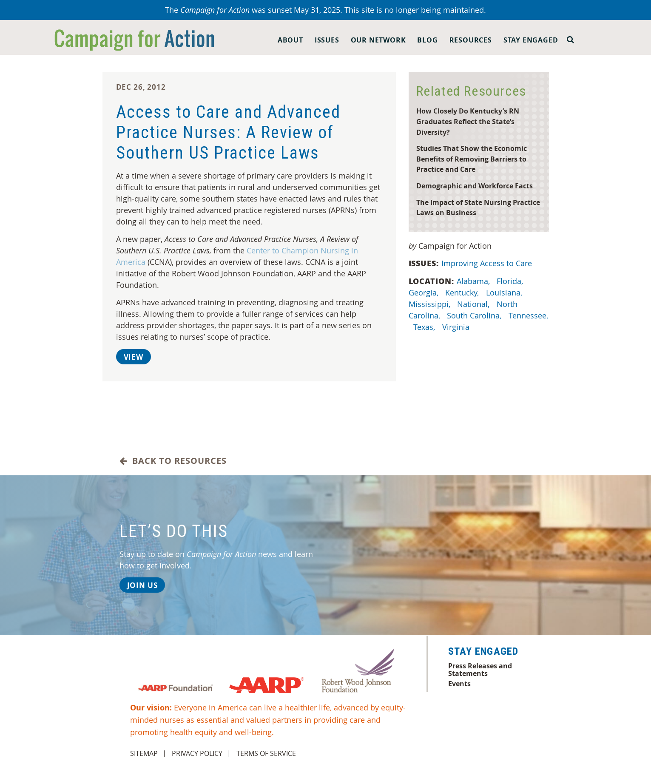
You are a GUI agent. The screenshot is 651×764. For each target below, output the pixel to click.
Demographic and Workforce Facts (474, 185)
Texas (425, 327)
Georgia (425, 292)
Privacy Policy (197, 753)
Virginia (457, 327)
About (290, 40)
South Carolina (475, 315)
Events (459, 683)
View (133, 357)
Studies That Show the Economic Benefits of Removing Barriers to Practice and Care (471, 158)
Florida (511, 281)
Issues (327, 40)
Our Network (378, 40)
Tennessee (528, 315)
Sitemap (144, 753)
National (474, 304)
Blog (427, 40)
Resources (470, 40)
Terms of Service (266, 753)
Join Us (142, 585)
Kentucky (463, 292)
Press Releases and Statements (480, 669)
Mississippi (430, 304)
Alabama (474, 281)
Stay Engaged (530, 40)
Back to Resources (173, 461)
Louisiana (505, 292)
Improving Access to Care (487, 263)
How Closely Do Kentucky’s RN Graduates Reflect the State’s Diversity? (467, 121)
